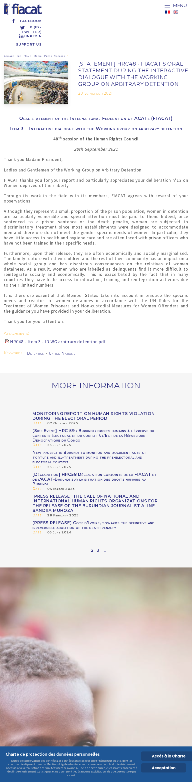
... (104, 550)
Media (38, 56)
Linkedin (30, 36)
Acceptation (164, 767)
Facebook (26, 21)
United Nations (62, 353)
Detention (36, 353)
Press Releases (54, 56)
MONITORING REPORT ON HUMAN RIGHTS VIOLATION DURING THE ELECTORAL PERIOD (93, 416)
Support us (29, 44)
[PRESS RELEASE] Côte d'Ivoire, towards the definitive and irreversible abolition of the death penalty (93, 525)
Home (27, 56)
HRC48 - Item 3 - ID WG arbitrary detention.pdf (58, 341)
